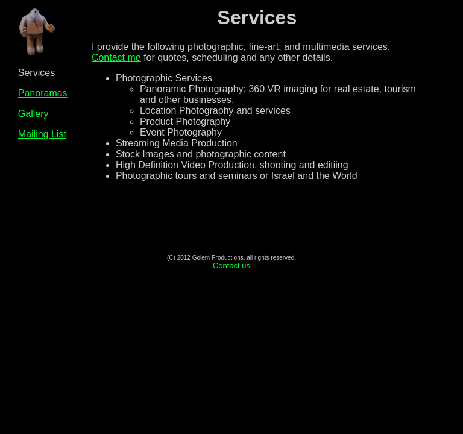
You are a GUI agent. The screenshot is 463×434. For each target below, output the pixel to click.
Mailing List (42, 134)
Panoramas (43, 93)
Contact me (116, 57)
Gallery (33, 113)
